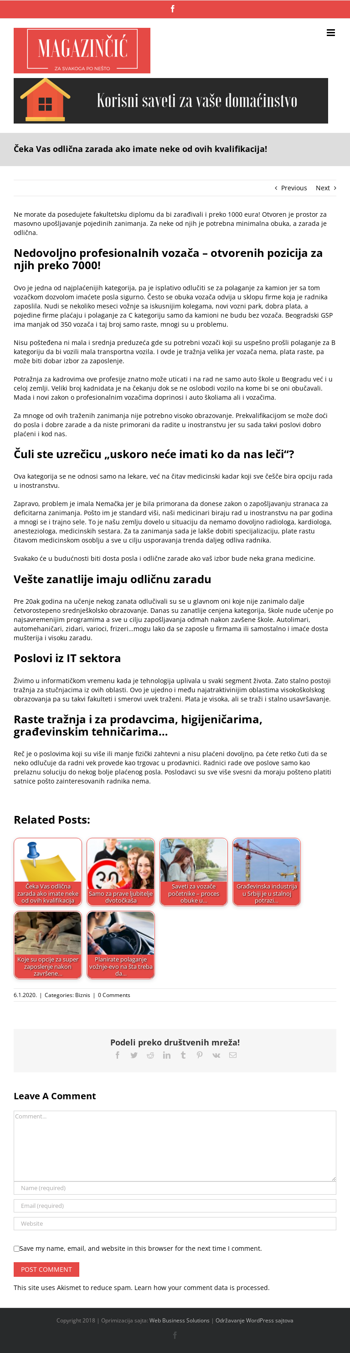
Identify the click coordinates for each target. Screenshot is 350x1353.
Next (323, 187)
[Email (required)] (175, 1205)
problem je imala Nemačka (83, 503)
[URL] (175, 1223)
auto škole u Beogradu (277, 379)
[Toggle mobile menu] (331, 32)
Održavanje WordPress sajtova (254, 1320)
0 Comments (114, 995)
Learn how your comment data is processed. (202, 1287)
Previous (294, 187)
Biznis (82, 995)
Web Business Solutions (179, 1320)
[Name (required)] (175, 1188)
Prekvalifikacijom (261, 415)
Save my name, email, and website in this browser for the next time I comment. (141, 1248)
